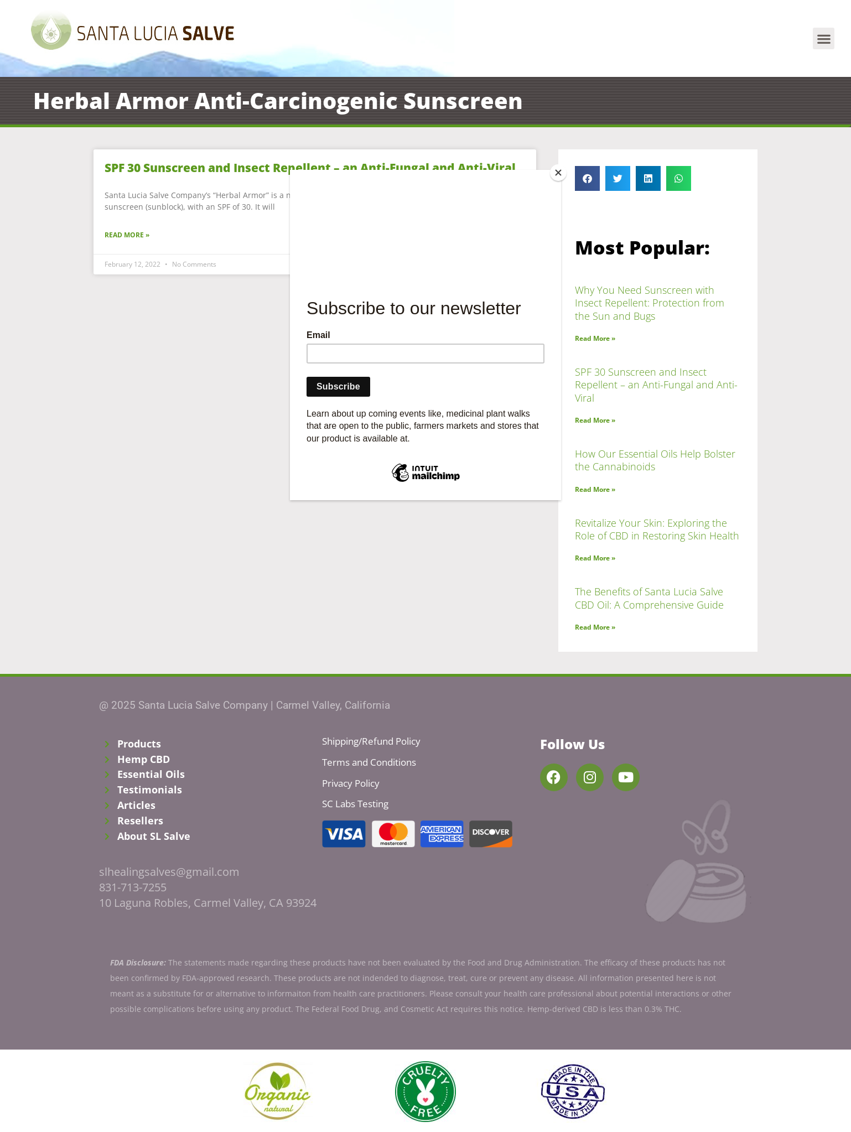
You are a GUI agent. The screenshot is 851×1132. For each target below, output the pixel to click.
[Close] (558, 172)
